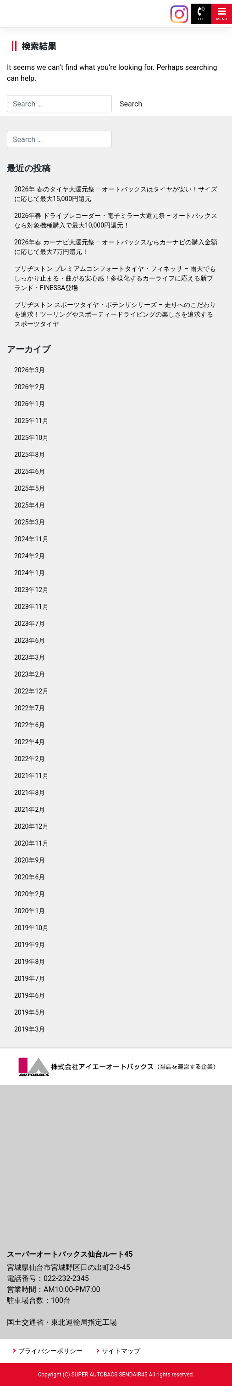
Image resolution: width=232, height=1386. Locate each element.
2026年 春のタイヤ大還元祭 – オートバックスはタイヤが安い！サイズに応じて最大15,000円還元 (115, 193)
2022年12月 (31, 691)
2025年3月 (29, 522)
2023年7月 (29, 623)
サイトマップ (121, 1350)
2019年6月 (29, 995)
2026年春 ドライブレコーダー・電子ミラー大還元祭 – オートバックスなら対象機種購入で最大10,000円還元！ (115, 220)
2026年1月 (29, 403)
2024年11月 (31, 539)
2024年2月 (29, 556)
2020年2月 (29, 894)
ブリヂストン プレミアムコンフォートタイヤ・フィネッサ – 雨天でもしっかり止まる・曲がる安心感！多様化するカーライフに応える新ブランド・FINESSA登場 (115, 278)
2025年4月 (29, 505)
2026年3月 (29, 370)
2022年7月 (29, 708)
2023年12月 (31, 589)
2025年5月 (29, 488)
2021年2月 (29, 809)
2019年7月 (29, 978)
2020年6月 (29, 877)
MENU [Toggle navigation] (221, 14)
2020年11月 (31, 843)
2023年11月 (31, 606)
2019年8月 (29, 961)
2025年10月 (31, 437)
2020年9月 (29, 860)
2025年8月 (29, 454)
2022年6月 (29, 725)
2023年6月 (29, 640)
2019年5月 (29, 1012)
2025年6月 (29, 471)
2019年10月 (31, 927)
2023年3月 (29, 657)
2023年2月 (29, 674)
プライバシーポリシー (50, 1350)
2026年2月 (29, 387)
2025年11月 (31, 420)
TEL (201, 14)
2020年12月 (31, 826)
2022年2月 (29, 758)
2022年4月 (29, 742)
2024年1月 (29, 573)
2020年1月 (29, 911)
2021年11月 (31, 775)
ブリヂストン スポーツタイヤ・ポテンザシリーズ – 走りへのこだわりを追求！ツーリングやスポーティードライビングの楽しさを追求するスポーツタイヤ (115, 314)
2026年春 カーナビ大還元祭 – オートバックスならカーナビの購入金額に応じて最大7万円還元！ (115, 246)
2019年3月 (29, 1029)
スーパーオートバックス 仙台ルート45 (49, 9)
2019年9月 (29, 944)
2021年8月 (29, 792)
